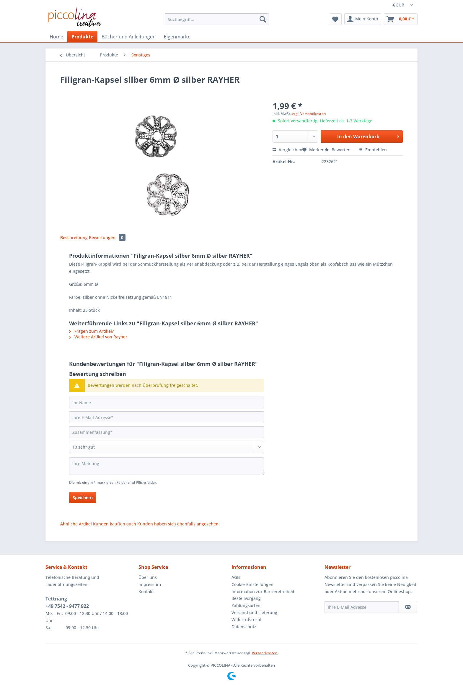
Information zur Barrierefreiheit (262, 591)
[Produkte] (82, 36)
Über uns (147, 577)
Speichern (83, 497)
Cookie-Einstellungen (252, 584)
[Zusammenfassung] (166, 432)
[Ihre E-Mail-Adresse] (166, 417)
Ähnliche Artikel (76, 524)
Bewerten (338, 149)
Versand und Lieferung (254, 612)
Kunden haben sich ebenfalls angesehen (178, 524)
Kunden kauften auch (114, 524)
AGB (235, 577)
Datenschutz (243, 626)
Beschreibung (74, 237)
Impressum (149, 584)
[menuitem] (217, 22)
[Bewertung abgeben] (166, 447)
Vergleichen (287, 149)
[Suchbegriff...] (217, 19)
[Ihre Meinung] (166, 466)
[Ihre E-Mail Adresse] (362, 607)
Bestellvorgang (246, 598)
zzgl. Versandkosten (309, 113)
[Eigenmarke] (177, 36)
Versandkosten (265, 652)
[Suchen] (263, 19)
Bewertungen (107, 237)
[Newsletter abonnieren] (408, 607)
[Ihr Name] (166, 402)
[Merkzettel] (335, 19)
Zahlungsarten (245, 605)
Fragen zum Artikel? (91, 331)
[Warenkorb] (401, 19)
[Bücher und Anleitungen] (128, 36)
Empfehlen (373, 149)
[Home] (56, 36)
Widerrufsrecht (246, 619)
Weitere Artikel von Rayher (98, 337)
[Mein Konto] (362, 19)
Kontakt (146, 591)
